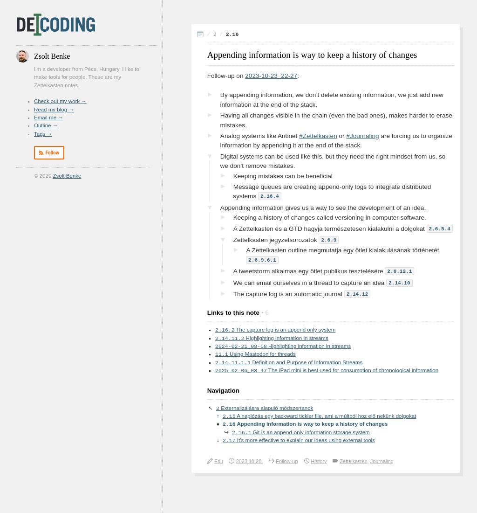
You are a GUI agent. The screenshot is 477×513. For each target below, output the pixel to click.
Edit (218, 463)
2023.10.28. (249, 463)
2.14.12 (357, 290)
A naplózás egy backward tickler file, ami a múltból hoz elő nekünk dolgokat (319, 416)
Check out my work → (60, 101)
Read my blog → (54, 109)
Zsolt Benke (67, 176)
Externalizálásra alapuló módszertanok (264, 408)
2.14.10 (399, 280)
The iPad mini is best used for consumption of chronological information (326, 370)
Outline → (46, 125)
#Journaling (362, 135)
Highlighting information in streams (271, 336)
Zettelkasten (353, 463)
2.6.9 (328, 238)
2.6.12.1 (399, 268)
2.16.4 (269, 195)
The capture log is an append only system (275, 327)
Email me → (48, 117)
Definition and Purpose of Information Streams (288, 361)
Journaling (382, 463)
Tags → (43, 134)
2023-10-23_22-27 (271, 75)
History (319, 463)
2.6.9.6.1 (262, 258)
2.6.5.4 (439, 227)
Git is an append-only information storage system (301, 434)
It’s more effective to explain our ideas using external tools (299, 442)
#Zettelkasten (318, 135)
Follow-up (287, 463)
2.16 (232, 34)
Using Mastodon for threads (255, 352)
